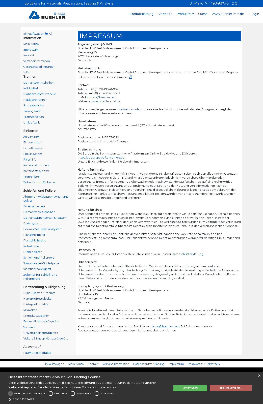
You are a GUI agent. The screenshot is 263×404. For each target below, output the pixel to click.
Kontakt (28, 55)
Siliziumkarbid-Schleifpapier (42, 263)
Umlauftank (31, 122)
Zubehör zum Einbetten (40, 182)
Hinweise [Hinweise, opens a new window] (111, 387)
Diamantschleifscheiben (39, 212)
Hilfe (26, 72)
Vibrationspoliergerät (37, 269)
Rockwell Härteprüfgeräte (41, 321)
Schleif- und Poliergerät (39, 257)
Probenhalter (32, 252)
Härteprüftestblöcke (37, 298)
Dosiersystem (32, 223)
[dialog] (131, 388)
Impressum (31, 49)
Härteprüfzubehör (36, 304)
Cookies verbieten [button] (230, 388)
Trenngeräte (32, 111)
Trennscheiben (33, 116)
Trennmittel (31, 176)
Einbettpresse (32, 148)
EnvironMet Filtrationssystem (42, 229)
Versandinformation (36, 61)
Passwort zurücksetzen (204, 364)
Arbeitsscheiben (34, 206)
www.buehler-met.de (228, 14)
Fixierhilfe (29, 159)
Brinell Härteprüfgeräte (39, 293)
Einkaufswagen (37, 33)
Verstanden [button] (190, 388)
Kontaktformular (129, 109)
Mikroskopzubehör (36, 315)
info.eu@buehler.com (102, 97)
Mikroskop (30, 310)
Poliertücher (32, 246)
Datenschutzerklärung (187, 254)
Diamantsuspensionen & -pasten (45, 217)
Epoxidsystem (32, 154)
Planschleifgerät (34, 234)
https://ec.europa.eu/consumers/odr (102, 157)
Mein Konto (31, 44)
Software (29, 327)
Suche (203, 14)
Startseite (165, 14)
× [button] (259, 376)
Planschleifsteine (34, 240)
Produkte (184, 14)
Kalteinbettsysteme (36, 171)
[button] (87, 399)
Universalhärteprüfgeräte (40, 332)
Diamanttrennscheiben (39, 82)
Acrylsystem (31, 136)
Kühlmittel (30, 88)
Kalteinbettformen (36, 165)
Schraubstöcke (33, 105)
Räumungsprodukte (37, 352)
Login (254, 14)
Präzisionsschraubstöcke (39, 94)
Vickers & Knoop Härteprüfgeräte (45, 338)
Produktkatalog (141, 14)
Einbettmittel (32, 142)
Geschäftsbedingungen (39, 66)
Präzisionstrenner (35, 99)
